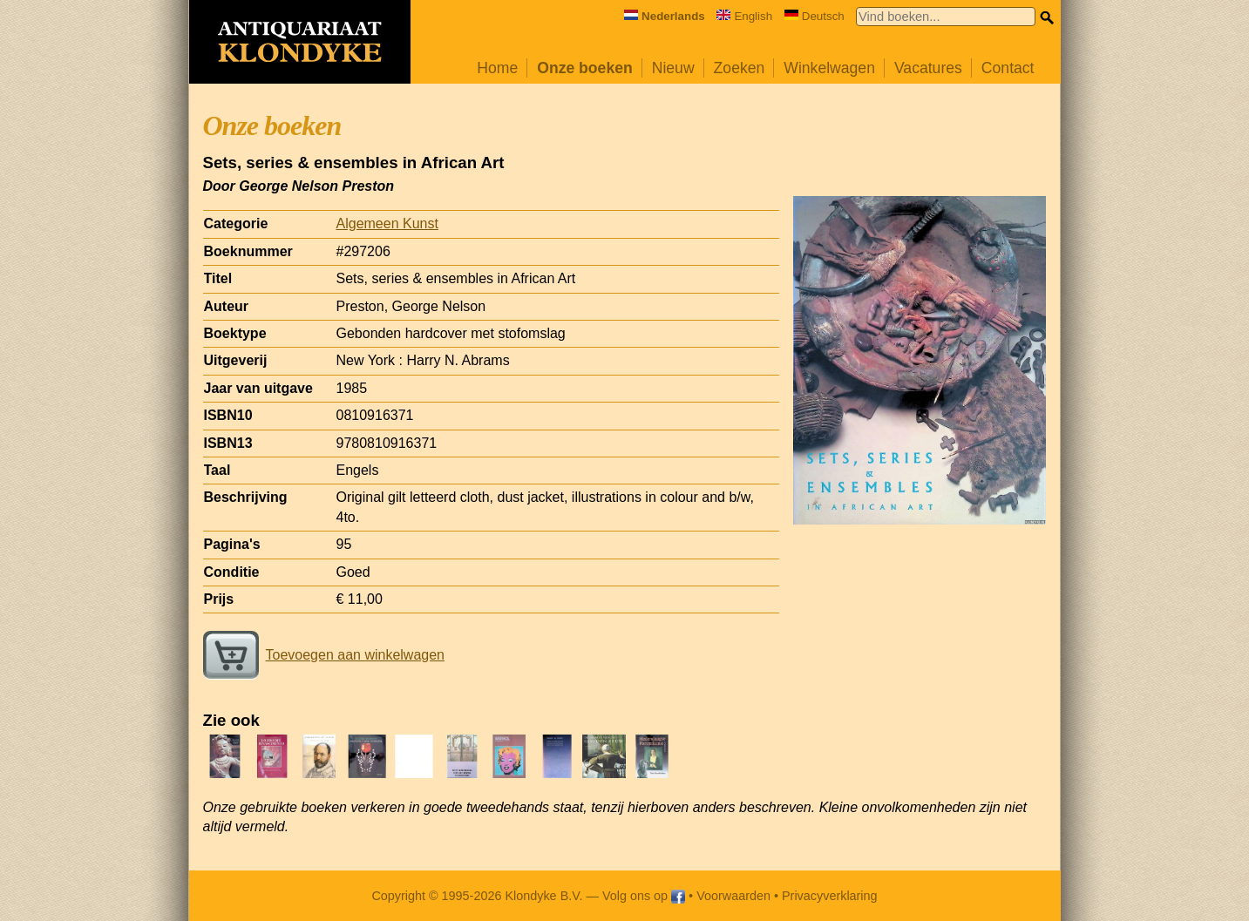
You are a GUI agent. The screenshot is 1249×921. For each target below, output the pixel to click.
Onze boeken (585, 68)
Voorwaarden (733, 896)
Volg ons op (643, 896)
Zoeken (739, 68)
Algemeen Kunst (387, 223)
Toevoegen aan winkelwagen (324, 654)
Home (497, 68)
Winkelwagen (829, 68)
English (744, 16)
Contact (1008, 68)
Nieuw (673, 68)
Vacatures (928, 68)
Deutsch (814, 16)
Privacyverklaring (830, 896)
